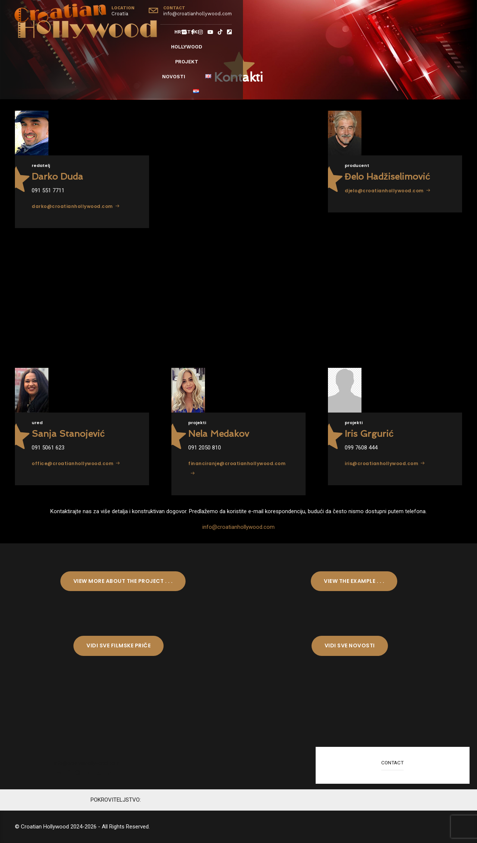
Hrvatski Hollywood (243, 32)
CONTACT (392, 762)
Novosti (347, 32)
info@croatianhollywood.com (238, 527)
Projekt (304, 32)
